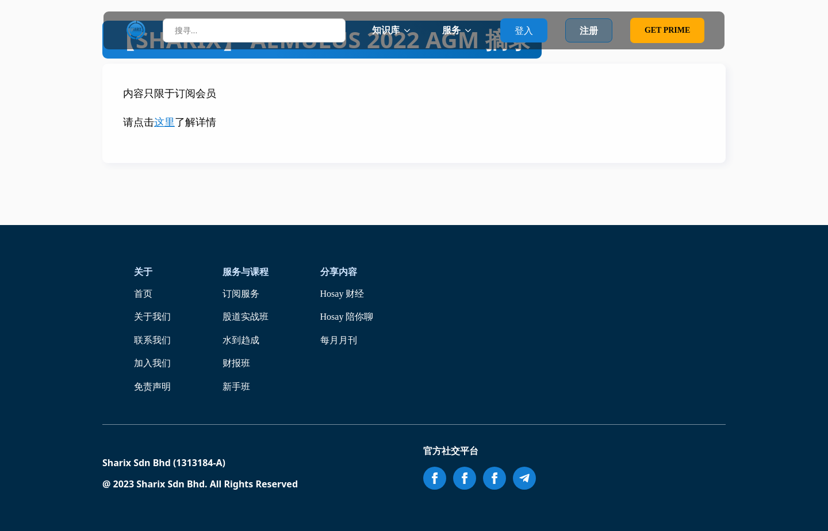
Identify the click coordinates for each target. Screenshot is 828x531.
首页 (143, 294)
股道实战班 (246, 316)
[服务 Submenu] (471, 30)
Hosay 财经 (342, 294)
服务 (451, 30)
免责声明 (152, 387)
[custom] (524, 478)
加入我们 (152, 363)
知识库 (386, 30)
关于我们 (152, 316)
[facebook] (434, 478)
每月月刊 (338, 340)
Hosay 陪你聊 (347, 316)
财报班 (236, 363)
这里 (164, 122)
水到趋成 (241, 340)
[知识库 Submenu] (410, 30)
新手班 (236, 387)
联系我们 (152, 340)
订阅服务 (241, 294)
